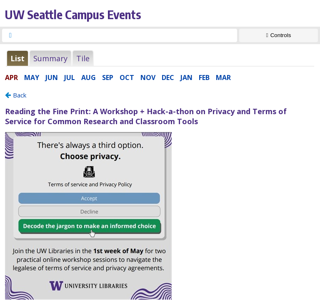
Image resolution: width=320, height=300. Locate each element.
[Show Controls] (278, 35)
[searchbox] (127, 35)
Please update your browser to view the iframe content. (160, 58)
